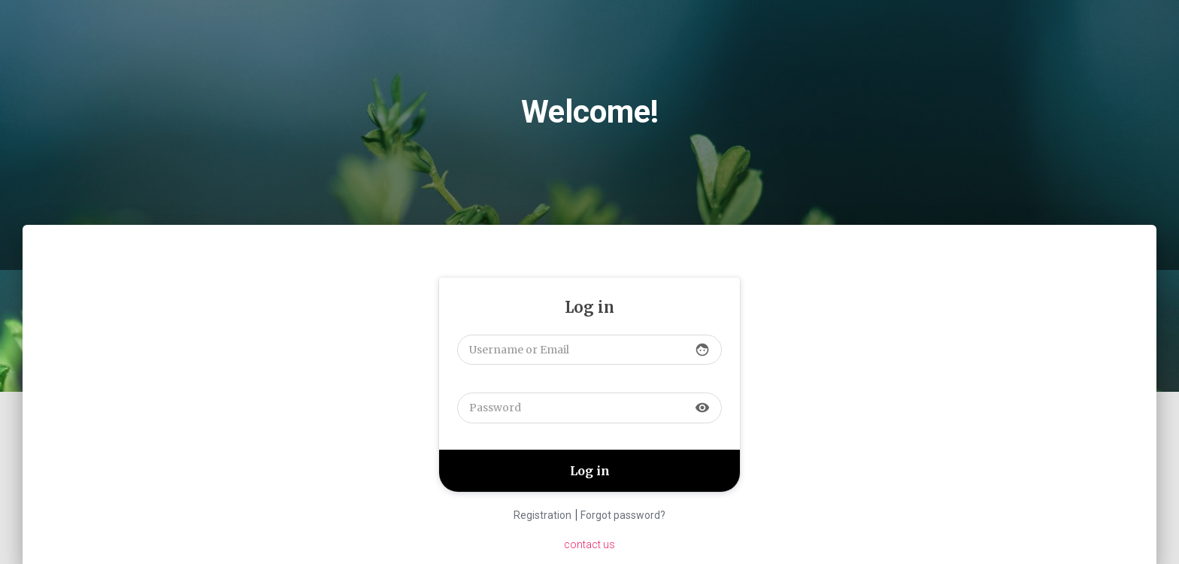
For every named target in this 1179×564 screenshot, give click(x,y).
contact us (589, 544)
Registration (542, 515)
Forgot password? (622, 515)
